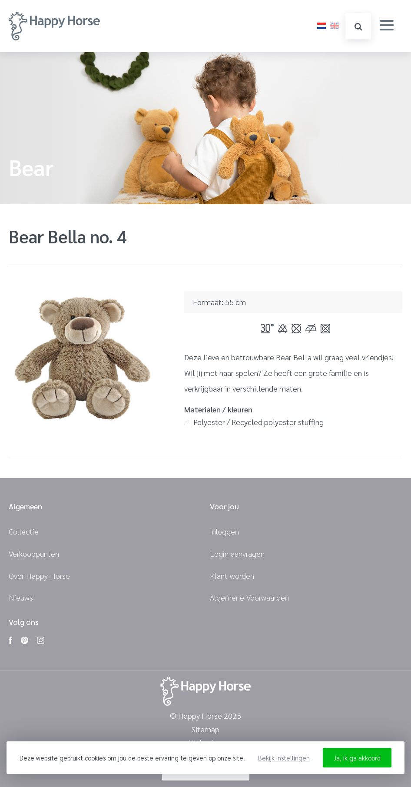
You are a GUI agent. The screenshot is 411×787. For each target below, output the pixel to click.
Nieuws (21, 597)
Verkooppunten (34, 553)
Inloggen (224, 531)
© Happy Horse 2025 (205, 716)
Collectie (24, 531)
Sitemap (205, 729)
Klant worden (232, 576)
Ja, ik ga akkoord (357, 758)
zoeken (358, 26)
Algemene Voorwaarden (249, 597)
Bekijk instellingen (284, 757)
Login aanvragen (237, 553)
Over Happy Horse (39, 576)
